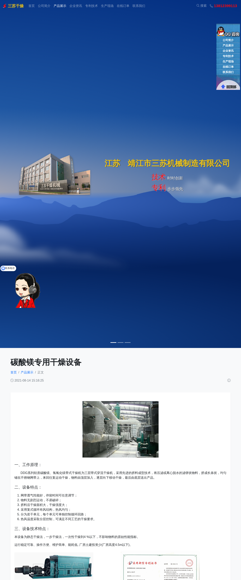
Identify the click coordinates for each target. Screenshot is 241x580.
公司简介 (44, 6)
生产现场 (107, 6)
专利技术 (91, 6)
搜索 (201, 5)
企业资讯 (75, 6)
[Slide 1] (113, 342)
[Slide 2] (120, 342)
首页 (31, 6)
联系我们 (139, 6)
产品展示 (60, 6)
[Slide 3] (128, 342)
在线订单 (123, 6)
